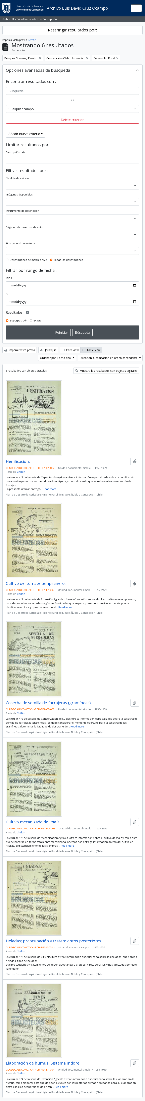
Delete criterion (72, 120)
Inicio (9, 278)
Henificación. (18, 461)
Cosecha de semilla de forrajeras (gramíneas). (49, 702)
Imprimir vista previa (19, 350)
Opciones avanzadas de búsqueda (38, 70)
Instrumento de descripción (22, 211)
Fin (7, 294)
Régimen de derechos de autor (25, 227)
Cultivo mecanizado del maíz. (33, 822)
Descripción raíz (15, 152)
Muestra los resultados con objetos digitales (106, 371)
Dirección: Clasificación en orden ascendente (109, 358)
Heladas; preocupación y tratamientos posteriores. (54, 941)
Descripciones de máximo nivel (29, 260)
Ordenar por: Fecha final (56, 358)
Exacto (38, 320)
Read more (49, 489)
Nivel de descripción (18, 178)
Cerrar (32, 40)
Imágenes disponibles (19, 194)
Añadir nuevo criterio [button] (24, 134)
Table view (91, 350)
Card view (70, 350)
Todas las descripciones (68, 260)
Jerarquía (48, 350)
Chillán (21, 471)
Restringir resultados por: (72, 30)
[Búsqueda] (72, 91)
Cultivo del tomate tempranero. (36, 583)
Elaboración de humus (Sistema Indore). (44, 1063)
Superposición (19, 320)
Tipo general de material (21, 243)
